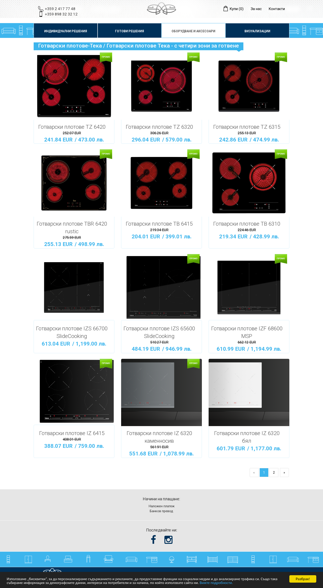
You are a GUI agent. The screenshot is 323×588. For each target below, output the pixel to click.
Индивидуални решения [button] (65, 31)
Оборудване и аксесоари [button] (193, 31)
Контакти (277, 9)
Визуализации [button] (257, 31)
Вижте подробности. (216, 583)
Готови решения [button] (129, 31)
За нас (256, 9)
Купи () (237, 9)
